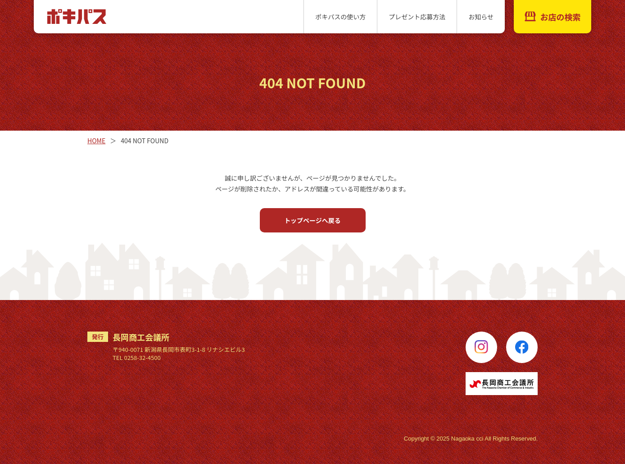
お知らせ (481, 16)
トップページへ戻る (312, 220)
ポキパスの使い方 (340, 16)
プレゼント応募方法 (417, 16)
